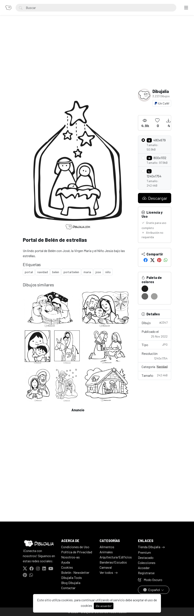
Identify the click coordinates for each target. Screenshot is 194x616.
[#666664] (145, 296)
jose (98, 272)
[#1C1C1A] (145, 289)
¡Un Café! (161, 103)
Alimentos (107, 547)
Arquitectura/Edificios (116, 557)
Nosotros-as (70, 557)
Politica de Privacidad (76, 552)
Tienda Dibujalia (149, 547)
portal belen (71, 272)
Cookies (67, 567)
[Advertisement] (97, 57)
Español (152, 590)
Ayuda (65, 562)
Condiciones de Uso (75, 547)
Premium (144, 552)
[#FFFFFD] (154, 289)
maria (87, 272)
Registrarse (146, 573)
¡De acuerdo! (103, 606)
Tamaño (155, 375)
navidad (42, 272)
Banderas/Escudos (113, 562)
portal (29, 272)
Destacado (145, 557)
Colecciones (146, 563)
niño (108, 272)
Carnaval (106, 567)
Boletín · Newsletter (75, 572)
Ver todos (106, 572)
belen (55, 272)
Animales (106, 552)
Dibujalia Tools (71, 577)
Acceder (144, 568)
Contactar (68, 588)
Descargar (154, 198)
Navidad (162, 366)
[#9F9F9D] (154, 296)
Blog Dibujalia (70, 583)
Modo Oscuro (150, 580)
